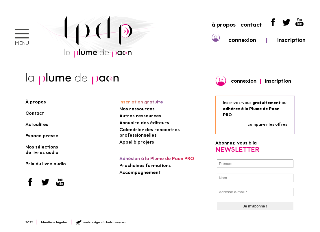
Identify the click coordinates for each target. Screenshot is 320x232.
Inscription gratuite (141, 102)
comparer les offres (267, 124)
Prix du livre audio (45, 163)
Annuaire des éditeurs (144, 122)
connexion (242, 39)
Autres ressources (140, 115)
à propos (224, 24)
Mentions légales (54, 222)
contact (251, 24)
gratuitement (266, 102)
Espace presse (41, 135)
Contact (34, 113)
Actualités (36, 124)
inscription (291, 39)
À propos (35, 102)
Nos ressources (137, 109)
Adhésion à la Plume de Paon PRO (156, 158)
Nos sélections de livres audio (41, 149)
